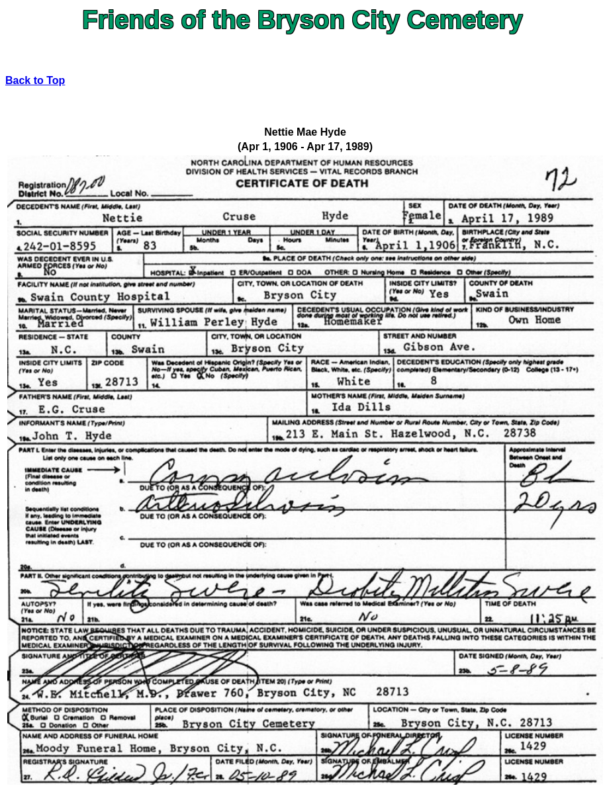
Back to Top (35, 80)
